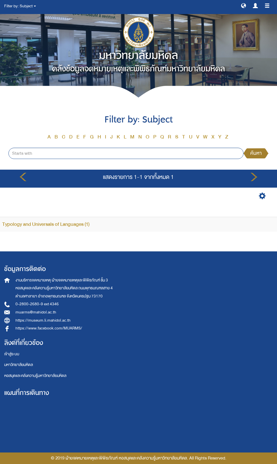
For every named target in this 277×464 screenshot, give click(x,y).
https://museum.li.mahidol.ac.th (43, 320)
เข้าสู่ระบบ (11, 354)
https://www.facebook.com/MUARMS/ (48, 328)
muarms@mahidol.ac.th (35, 312)
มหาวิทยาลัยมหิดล (18, 364)
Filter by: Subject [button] (20, 6)
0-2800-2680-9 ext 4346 (37, 304)
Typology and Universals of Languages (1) (45, 224)
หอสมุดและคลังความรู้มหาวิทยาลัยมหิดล (35, 375)
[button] (243, 5)
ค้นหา (256, 153)
